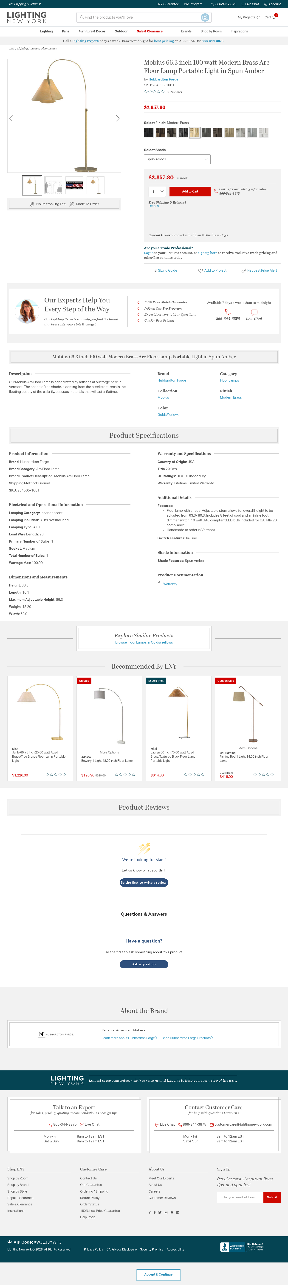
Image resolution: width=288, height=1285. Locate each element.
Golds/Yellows (169, 415)
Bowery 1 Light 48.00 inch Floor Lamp (107, 760)
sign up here (207, 252)
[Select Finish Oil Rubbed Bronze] (218, 133)
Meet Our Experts (161, 1178)
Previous (10, 118)
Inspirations (15, 1211)
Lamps (35, 48)
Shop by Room (17, 1178)
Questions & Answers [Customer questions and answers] (144, 914)
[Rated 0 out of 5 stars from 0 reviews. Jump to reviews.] (163, 92)
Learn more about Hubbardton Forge (128, 1038)
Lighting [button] (46, 31)
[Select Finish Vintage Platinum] (252, 133)
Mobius (163, 397)
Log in (149, 252)
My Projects (249, 17)
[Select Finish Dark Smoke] (172, 133)
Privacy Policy (93, 1249)
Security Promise (151, 1249)
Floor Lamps (49, 48)
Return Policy (89, 1198)
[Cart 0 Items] (273, 17)
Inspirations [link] (239, 31)
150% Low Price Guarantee (100, 1211)
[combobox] (144, 17)
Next (117, 118)
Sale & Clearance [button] (150, 31)
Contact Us (88, 1178)
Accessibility (175, 1249)
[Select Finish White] (263, 133)
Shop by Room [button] (211, 31)
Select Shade (155, 150)
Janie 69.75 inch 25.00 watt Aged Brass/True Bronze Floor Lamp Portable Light (38, 756)
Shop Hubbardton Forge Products (186, 1038)
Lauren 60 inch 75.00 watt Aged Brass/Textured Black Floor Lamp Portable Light (173, 756)
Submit (272, 1197)
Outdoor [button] (121, 31)
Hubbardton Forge (163, 79)
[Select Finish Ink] (183, 133)
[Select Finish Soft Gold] (229, 133)
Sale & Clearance (19, 1204)
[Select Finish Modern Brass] (195, 133)
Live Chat (250, 4)
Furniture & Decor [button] (92, 31)
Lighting (22, 48)
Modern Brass (231, 397)
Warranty (167, 584)
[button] (272, 4)
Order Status (89, 1204)
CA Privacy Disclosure (122, 1249)
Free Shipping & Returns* (24, 4)
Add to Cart (190, 191)
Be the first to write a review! (144, 882)
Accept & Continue (158, 1274)
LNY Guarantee (167, 4)
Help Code (87, 1217)
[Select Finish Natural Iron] (206, 133)
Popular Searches (20, 1198)
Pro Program (193, 4)
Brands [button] (186, 31)
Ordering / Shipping (94, 1191)
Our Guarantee (91, 1185)
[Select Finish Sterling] (241, 133)
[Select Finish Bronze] (160, 133)
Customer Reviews (162, 1198)
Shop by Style (17, 1191)
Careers (154, 1191)
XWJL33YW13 (48, 1242)
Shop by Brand (17, 1185)
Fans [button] (65, 31)
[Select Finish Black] (149, 133)
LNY (12, 48)
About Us (155, 1185)
